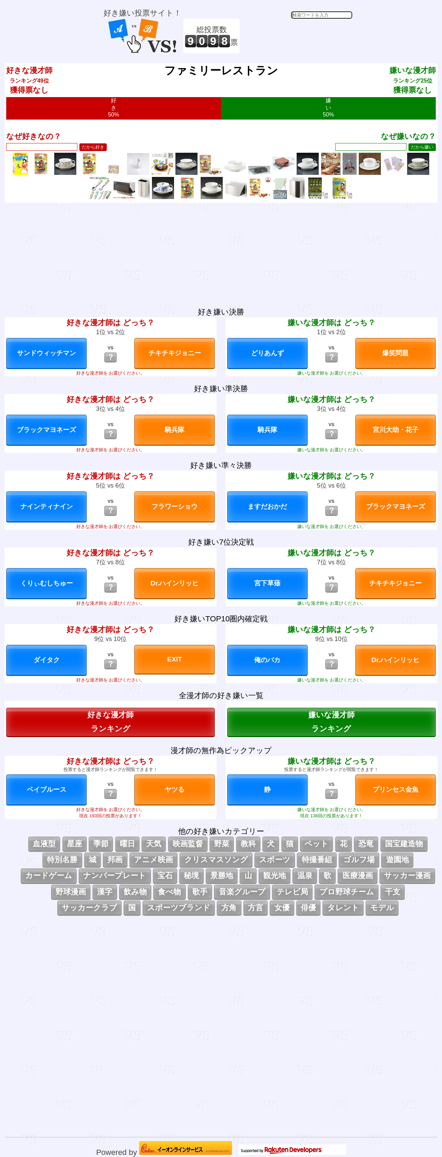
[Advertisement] (297, 36)
